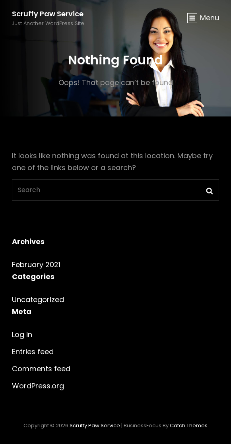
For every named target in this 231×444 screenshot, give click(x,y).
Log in (22, 334)
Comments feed (41, 369)
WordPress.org (38, 386)
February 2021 (36, 265)
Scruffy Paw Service (47, 14)
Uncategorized (38, 299)
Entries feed (33, 352)
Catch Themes (189, 425)
